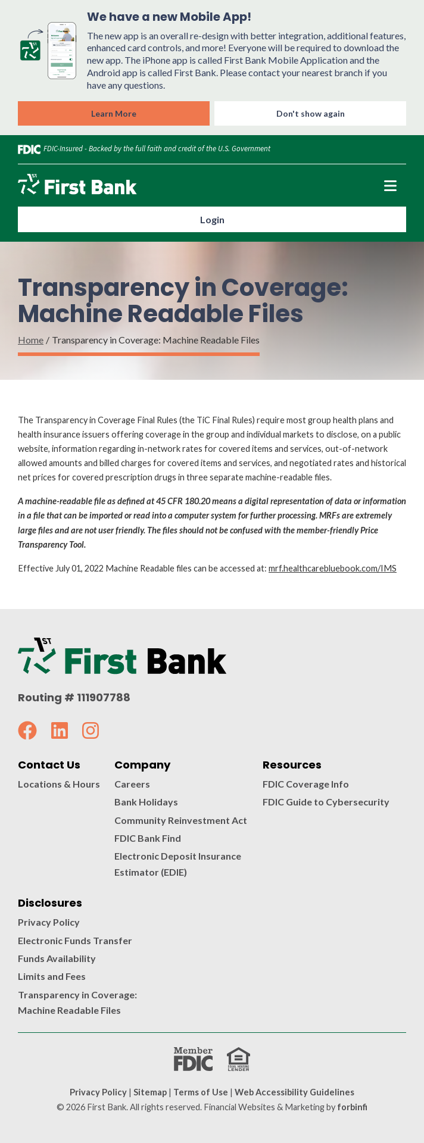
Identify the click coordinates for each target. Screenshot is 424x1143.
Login (212, 219)
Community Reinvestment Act (180, 820)
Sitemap (150, 1092)
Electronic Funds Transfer (75, 940)
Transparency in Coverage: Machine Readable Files (77, 1002)
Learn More (113, 113)
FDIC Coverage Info (306, 783)
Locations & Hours (59, 783)
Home (30, 339)
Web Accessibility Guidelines (294, 1092)
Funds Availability (57, 958)
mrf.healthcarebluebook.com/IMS (333, 568)
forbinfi (352, 1107)
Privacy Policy (49, 921)
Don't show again (310, 113)
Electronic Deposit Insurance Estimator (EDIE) (177, 863)
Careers (132, 783)
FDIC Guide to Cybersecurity (326, 801)
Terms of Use (200, 1092)
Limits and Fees (52, 976)
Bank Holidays (146, 801)
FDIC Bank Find (147, 838)
